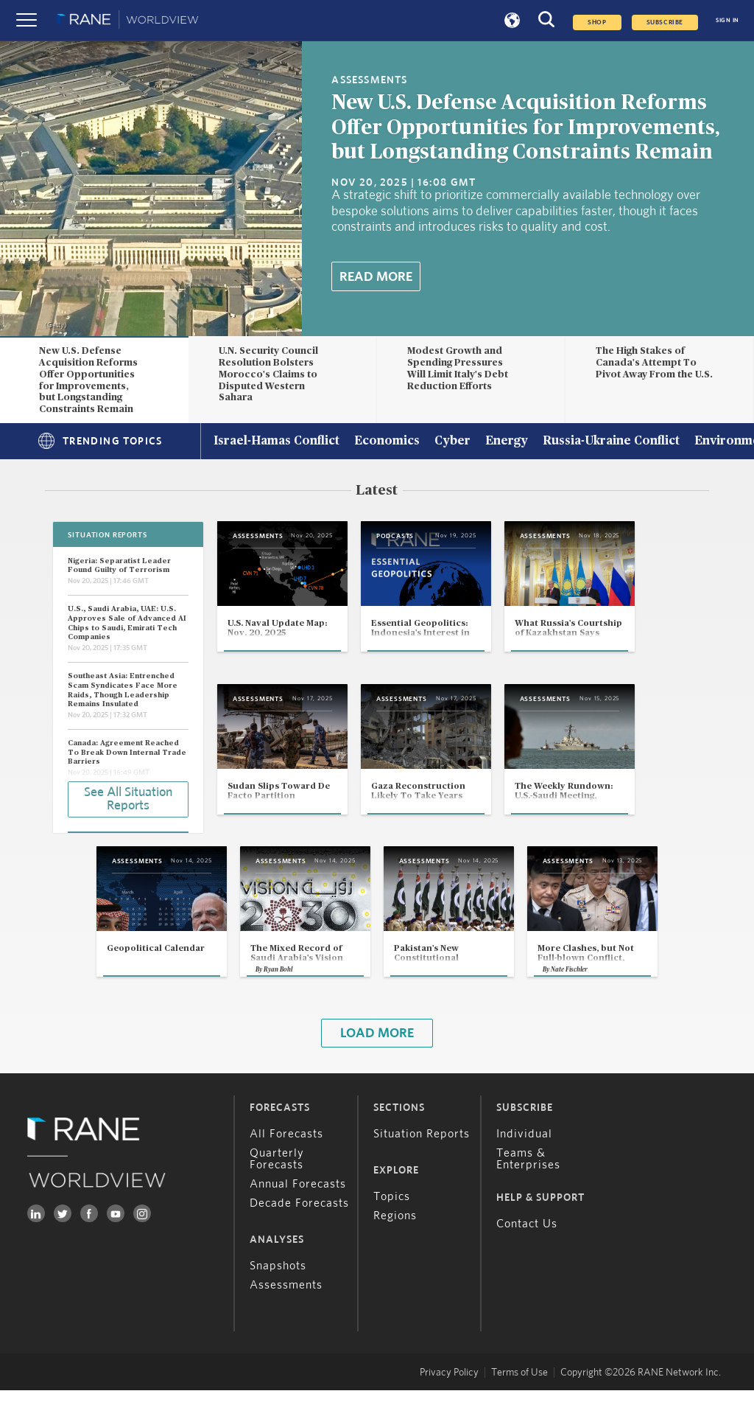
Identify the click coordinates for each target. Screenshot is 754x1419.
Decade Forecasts (299, 1232)
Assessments (286, 1313)
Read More (375, 277)
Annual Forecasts (298, 1212)
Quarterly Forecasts (277, 1187)
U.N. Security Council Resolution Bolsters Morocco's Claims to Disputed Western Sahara (268, 374)
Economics (387, 441)
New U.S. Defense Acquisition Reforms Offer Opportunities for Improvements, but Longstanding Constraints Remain (525, 128)
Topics (391, 1225)
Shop (597, 22)
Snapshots (278, 1294)
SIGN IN (727, 20)
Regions (395, 1244)
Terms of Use (519, 1401)
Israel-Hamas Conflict (276, 441)
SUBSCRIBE (664, 22)
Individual (524, 1162)
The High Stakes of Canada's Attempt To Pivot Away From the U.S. (654, 363)
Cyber (452, 441)
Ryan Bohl (256, 997)
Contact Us (526, 1252)
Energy (506, 441)
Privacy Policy (449, 1401)
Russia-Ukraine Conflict (611, 441)
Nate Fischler (592, 997)
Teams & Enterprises (528, 1187)
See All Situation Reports (128, 798)
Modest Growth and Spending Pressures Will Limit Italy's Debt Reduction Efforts (457, 368)
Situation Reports (421, 1162)
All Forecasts (286, 1162)
